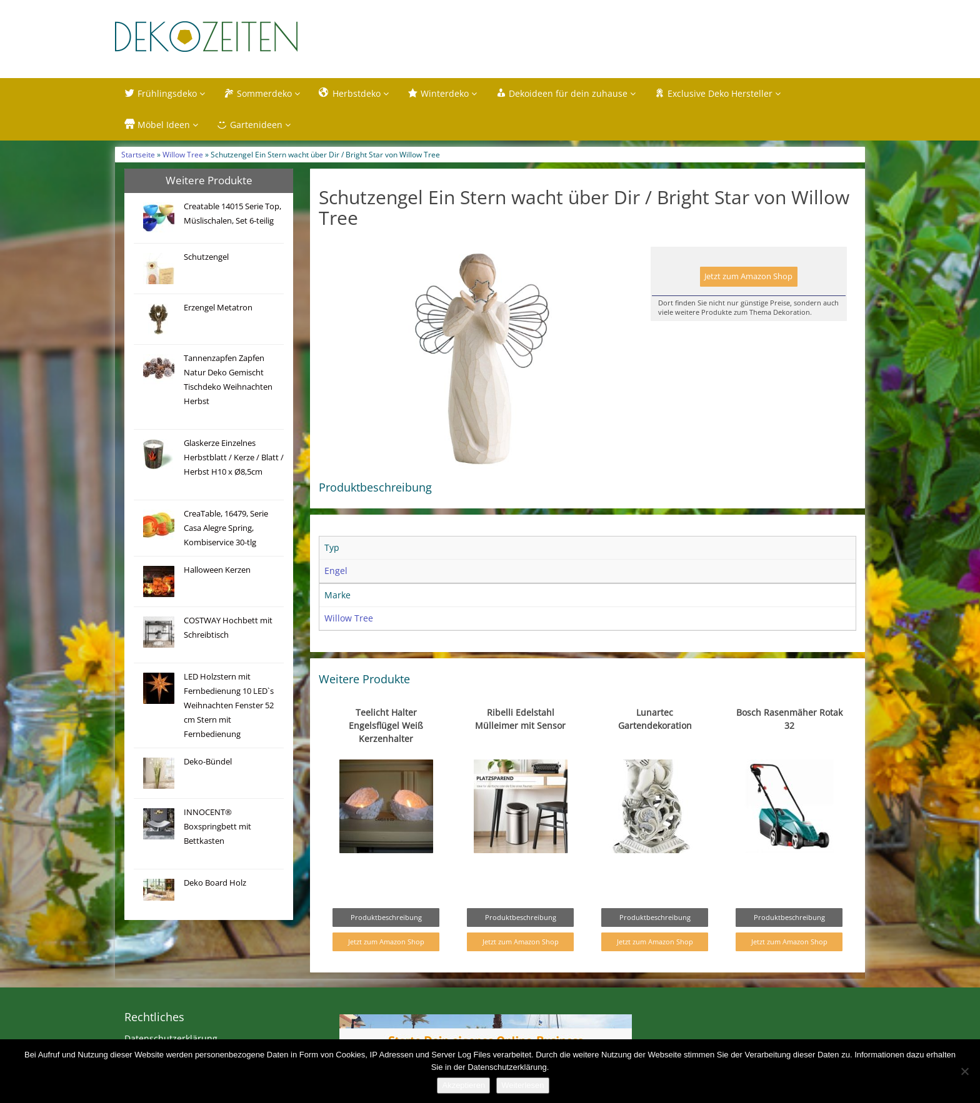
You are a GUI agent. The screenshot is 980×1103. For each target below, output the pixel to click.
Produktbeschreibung (386, 919)
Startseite (138, 157)
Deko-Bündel (208, 763)
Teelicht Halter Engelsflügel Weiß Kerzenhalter (386, 728)
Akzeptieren (463, 1085)
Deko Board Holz (215, 884)
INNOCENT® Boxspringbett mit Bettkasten (217, 828)
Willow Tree (182, 157)
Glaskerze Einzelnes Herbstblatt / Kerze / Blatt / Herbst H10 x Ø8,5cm (234, 459)
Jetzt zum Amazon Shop (748, 279)
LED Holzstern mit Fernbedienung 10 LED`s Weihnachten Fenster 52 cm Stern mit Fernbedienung (229, 707)
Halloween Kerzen (217, 571)
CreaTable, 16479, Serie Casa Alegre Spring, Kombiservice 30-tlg (226, 530)
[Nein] (964, 1071)
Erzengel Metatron (218, 309)
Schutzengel (206, 259)
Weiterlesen (522, 1085)
